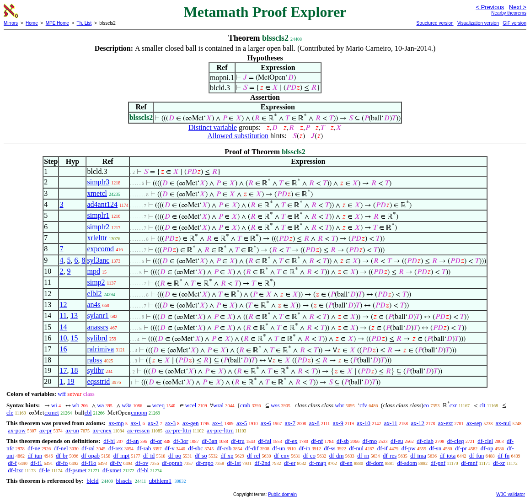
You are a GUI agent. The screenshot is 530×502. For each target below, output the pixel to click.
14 (63, 327)
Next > (517, 7)
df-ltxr (15, 470)
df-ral (88, 448)
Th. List (84, 23)
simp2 (96, 282)
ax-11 (390, 423)
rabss (94, 360)
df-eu (397, 440)
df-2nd (263, 462)
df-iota (448, 455)
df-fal (264, 440)
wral (218, 405)
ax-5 (241, 423)
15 (74, 338)
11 (62, 315)
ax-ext (445, 423)
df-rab (143, 448)
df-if (382, 448)
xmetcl (97, 193)
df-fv (116, 462)
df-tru (238, 440)
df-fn (503, 455)
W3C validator (510, 494)
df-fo (62, 462)
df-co (309, 455)
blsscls (124, 480)
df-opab (90, 455)
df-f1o (88, 462)
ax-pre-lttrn (220, 430)
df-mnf (469, 462)
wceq (158, 405)
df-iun (34, 455)
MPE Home (57, 23)
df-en (346, 462)
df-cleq (455, 440)
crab (245, 405)
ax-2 (153, 423)
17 (63, 370)
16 (63, 349)
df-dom (374, 462)
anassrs (97, 327)
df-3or (180, 440)
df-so (201, 455)
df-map (318, 462)
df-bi (109, 440)
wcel (191, 405)
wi (54, 405)
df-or (156, 440)
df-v (170, 448)
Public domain (282, 494)
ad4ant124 (102, 204)
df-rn (363, 455)
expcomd (100, 249)
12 (63, 304)
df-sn (435, 448)
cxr (453, 405)
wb (76, 405)
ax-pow (17, 430)
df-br (62, 455)
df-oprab (172, 462)
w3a (127, 405)
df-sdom (407, 462)
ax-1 (136, 423)
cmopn (139, 412)
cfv (363, 405)
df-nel (61, 448)
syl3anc (98, 260)
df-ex (291, 440)
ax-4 (217, 423)
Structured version (434, 23)
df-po (174, 455)
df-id (149, 455)
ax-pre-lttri (178, 430)
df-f (12, 462)
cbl (88, 412)
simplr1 (98, 215)
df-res (389, 455)
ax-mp (116, 423)
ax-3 (170, 423)
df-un (278, 448)
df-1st (234, 462)
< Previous (490, 7)
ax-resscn (138, 430)
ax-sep (474, 423)
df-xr (499, 462)
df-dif (252, 448)
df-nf (317, 440)
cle (9, 412)
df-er (289, 462)
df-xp (226, 455)
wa (100, 405)
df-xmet (111, 470)
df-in (304, 448)
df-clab (425, 440)
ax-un (72, 430)
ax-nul (503, 423)
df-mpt (121, 455)
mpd (93, 271)
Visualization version (478, 23)
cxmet (51, 412)
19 (70, 381)
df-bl (143, 470)
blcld (92, 480)
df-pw (409, 448)
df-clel (485, 440)
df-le (44, 470)
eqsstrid (98, 381)
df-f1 (37, 462)
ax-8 (314, 423)
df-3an (209, 440)
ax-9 (338, 423)
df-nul (356, 448)
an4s (93, 304)
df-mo (369, 440)
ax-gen (190, 423)
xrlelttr (97, 238)
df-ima (418, 455)
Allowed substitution (237, 136)
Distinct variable (212, 127)
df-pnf (438, 462)
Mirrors (11, 23)
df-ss (329, 448)
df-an (132, 440)
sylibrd (97, 338)
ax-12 (418, 423)
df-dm (336, 455)
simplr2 (98, 227)
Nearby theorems (508, 13)
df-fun (476, 455)
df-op (487, 448)
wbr (339, 405)
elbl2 (94, 293)
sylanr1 (97, 315)
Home (32, 23)
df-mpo (204, 462)
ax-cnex (102, 430)
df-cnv (281, 455)
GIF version (514, 23)
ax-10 (363, 423)
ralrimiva (100, 349)
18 (74, 370)
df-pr (461, 448)
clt (482, 405)
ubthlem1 (160, 480)
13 (74, 315)
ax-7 (290, 423)
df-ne (33, 448)
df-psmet (75, 470)
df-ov (141, 462)
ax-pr (45, 430)
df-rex (115, 448)
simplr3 (98, 182)
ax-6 (266, 423)
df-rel (253, 455)
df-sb (343, 440)
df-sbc (195, 448)
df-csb (224, 448)
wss (275, 405)
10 (63, 338)
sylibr (95, 370)
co (426, 405)
